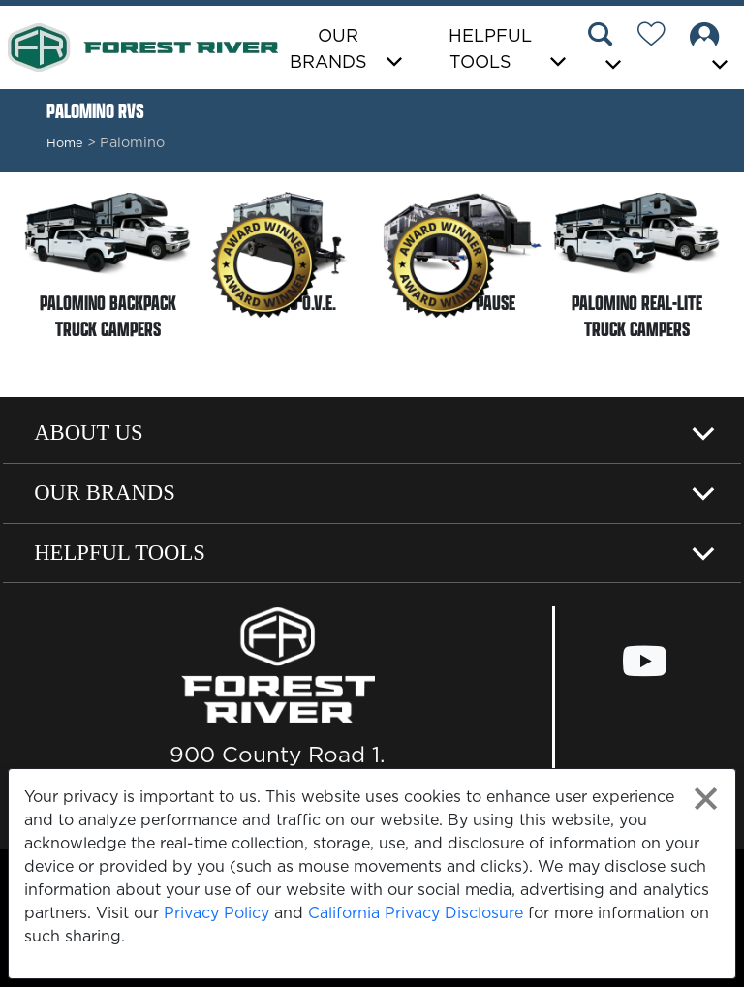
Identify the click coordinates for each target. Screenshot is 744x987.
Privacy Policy (216, 912)
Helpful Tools (119, 552)
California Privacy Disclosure (415, 912)
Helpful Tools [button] (490, 48)
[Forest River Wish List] (658, 36)
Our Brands (104, 492)
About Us (88, 432)
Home (64, 142)
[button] (607, 49)
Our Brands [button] (328, 48)
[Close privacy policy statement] (706, 799)
